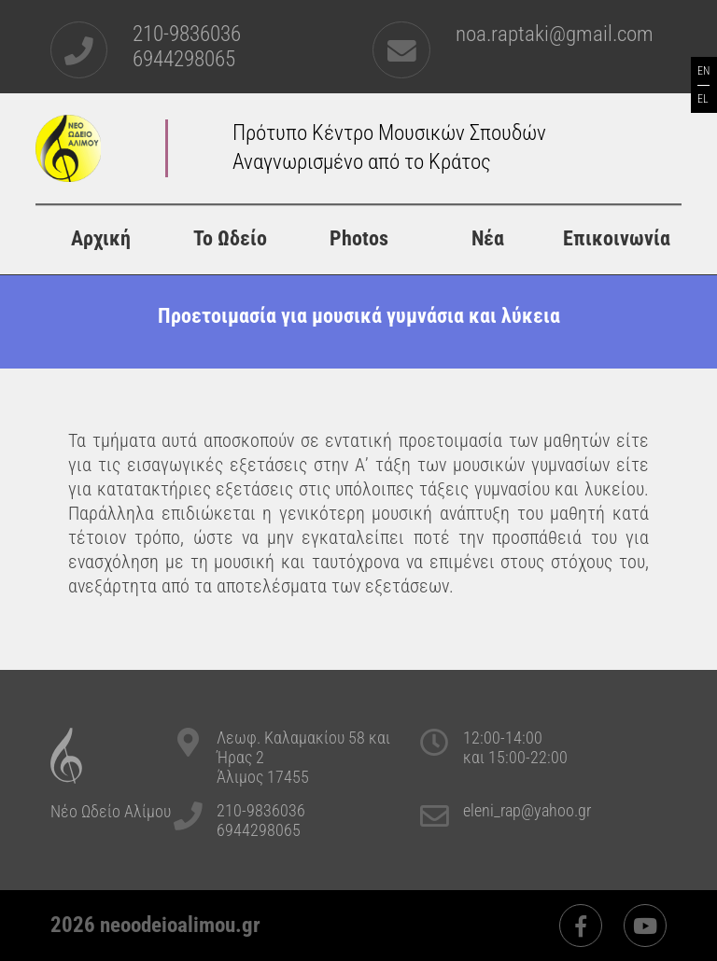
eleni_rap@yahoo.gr (527, 810)
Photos (359, 238)
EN (703, 70)
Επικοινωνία (616, 238)
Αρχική (101, 238)
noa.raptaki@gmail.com (555, 34)
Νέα (487, 238)
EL (703, 98)
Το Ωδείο (230, 238)
